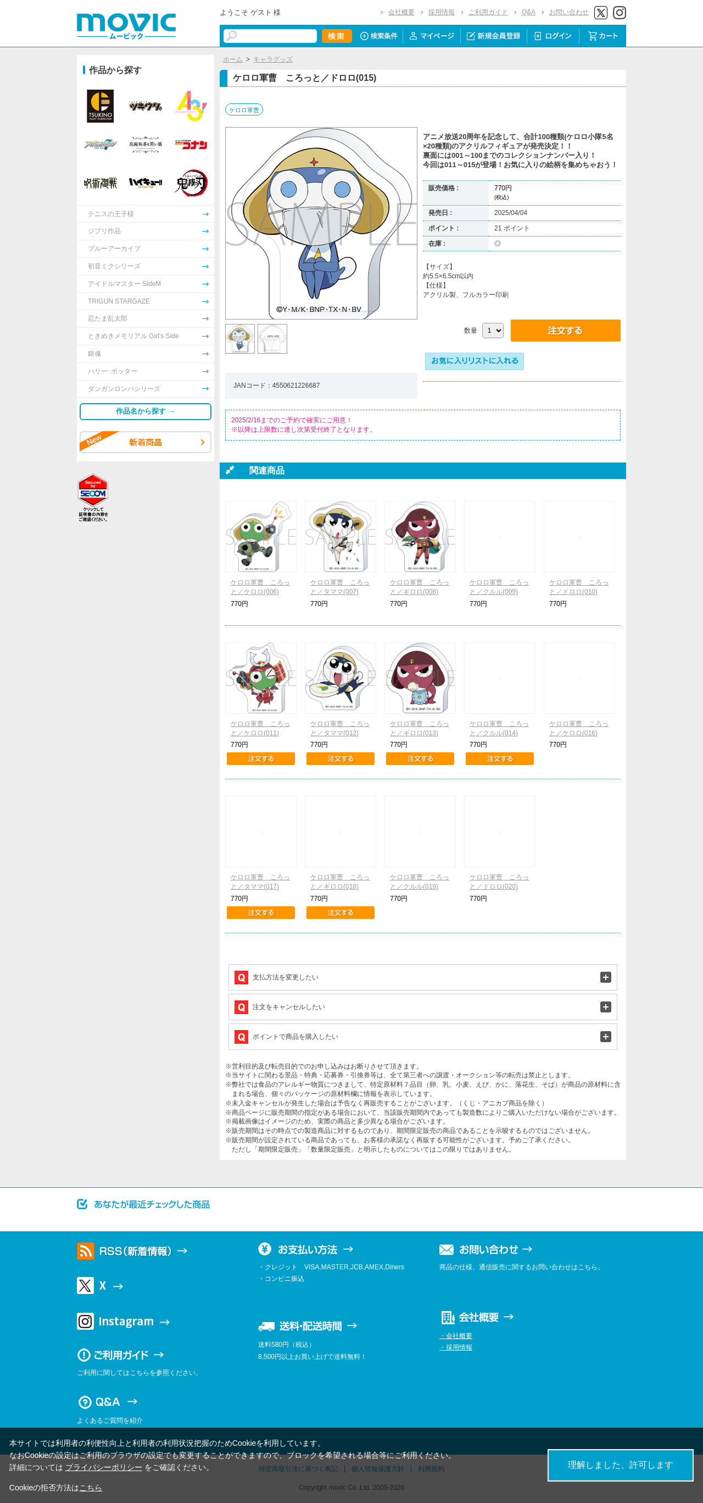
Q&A (528, 12)
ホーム (233, 59)
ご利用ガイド (488, 12)
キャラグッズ (273, 59)
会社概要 (401, 12)
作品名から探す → (145, 411)
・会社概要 (455, 1336)
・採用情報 (455, 1347)
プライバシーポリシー (103, 1467)
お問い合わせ (569, 12)
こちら (90, 1487)
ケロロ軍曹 (244, 110)
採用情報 (441, 12)
